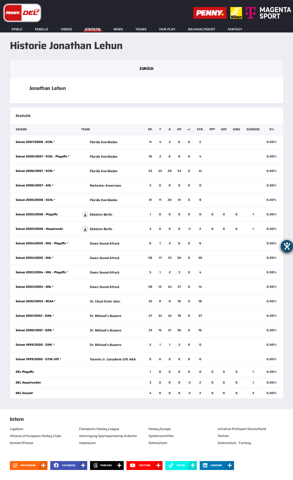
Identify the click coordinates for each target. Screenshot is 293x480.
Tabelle (41, 29)
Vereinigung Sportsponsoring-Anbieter (108, 435)
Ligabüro (16, 428)
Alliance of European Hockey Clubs (35, 435)
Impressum (87, 442)
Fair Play (167, 29)
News (118, 29)
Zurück (146, 68)
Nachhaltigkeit (201, 29)
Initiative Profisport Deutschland (242, 428)
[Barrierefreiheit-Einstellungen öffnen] (287, 246)
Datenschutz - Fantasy (234, 442)
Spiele (16, 29)
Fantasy (235, 29)
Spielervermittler (161, 435)
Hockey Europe (159, 428)
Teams (141, 29)
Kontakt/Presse (21, 442)
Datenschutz (157, 442)
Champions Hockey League (99, 428)
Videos (66, 29)
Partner (223, 435)
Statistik (93, 29)
